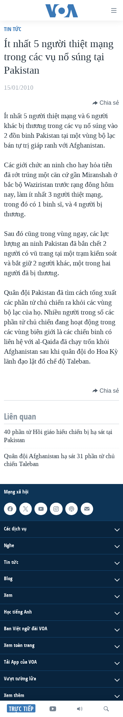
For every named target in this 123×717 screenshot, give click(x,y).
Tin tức (12, 29)
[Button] (105, 103)
